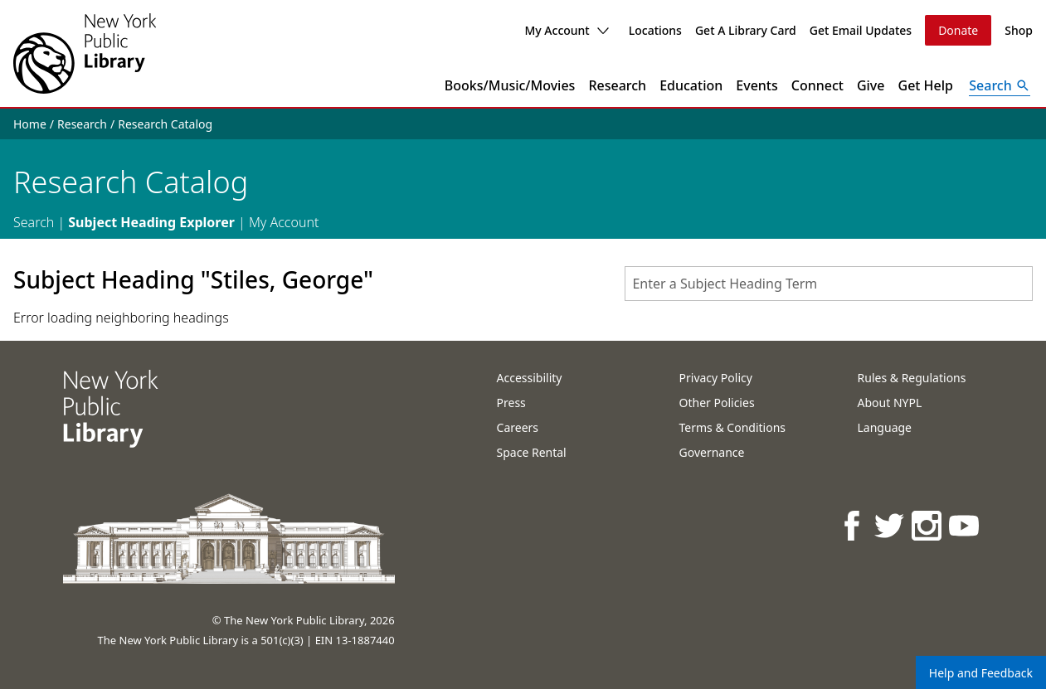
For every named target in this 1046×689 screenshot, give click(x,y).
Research (617, 85)
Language (885, 427)
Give (871, 85)
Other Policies (717, 402)
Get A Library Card (745, 30)
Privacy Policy (715, 378)
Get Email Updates (861, 30)
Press (511, 402)
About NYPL (890, 402)
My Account (566, 30)
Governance (712, 452)
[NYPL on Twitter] (890, 525)
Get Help (926, 85)
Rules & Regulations (912, 378)
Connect (817, 85)
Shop (1019, 30)
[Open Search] (999, 85)
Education (690, 85)
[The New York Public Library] (84, 53)
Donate (958, 30)
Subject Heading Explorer (151, 222)
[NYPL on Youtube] (965, 525)
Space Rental (532, 452)
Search (33, 222)
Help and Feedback (981, 673)
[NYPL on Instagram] (928, 525)
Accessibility (529, 378)
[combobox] (829, 283)
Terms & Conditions (732, 427)
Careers (517, 427)
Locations (655, 30)
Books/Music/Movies (510, 85)
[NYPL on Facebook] (853, 525)
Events (756, 85)
